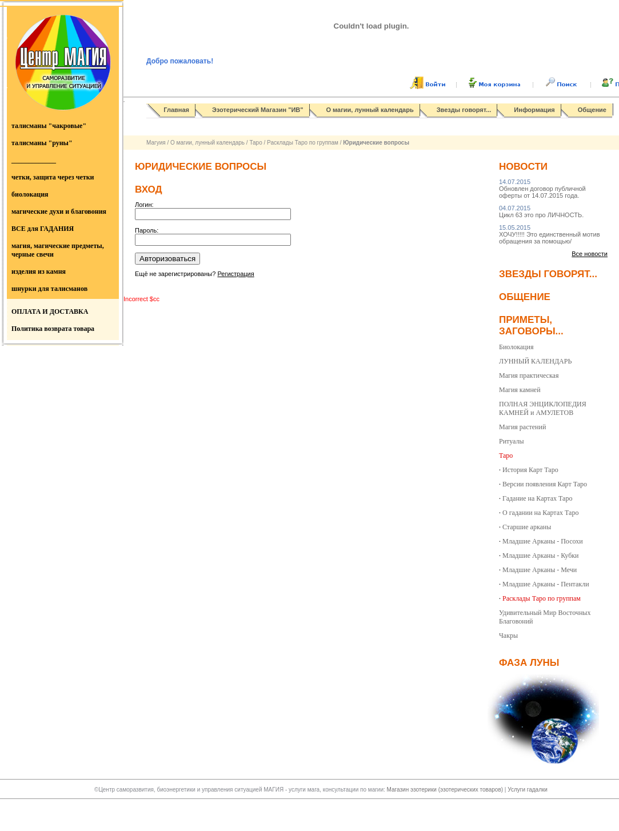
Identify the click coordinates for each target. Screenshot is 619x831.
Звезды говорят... (464, 109)
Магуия (156, 142)
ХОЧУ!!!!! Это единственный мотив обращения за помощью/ (549, 234)
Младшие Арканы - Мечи (539, 570)
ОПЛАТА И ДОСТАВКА (49, 311)
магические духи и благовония (58, 211)
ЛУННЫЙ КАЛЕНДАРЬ (535, 361)
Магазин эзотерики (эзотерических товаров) (446, 789)
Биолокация (516, 347)
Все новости (590, 253)
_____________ (33, 160)
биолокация (30, 194)
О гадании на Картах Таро (540, 513)
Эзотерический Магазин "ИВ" (257, 109)
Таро (255, 142)
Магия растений (522, 427)
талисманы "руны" (42, 143)
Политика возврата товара (52, 329)
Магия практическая (528, 375)
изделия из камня (38, 271)
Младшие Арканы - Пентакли (545, 584)
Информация (534, 109)
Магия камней (520, 390)
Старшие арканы (526, 527)
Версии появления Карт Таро (544, 484)
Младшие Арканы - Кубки (540, 556)
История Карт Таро (530, 470)
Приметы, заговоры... (531, 325)
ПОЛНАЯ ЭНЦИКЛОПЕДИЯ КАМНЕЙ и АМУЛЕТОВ (542, 408)
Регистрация (235, 273)
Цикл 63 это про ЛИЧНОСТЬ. (541, 211)
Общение (592, 109)
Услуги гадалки (528, 789)
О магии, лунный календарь (370, 109)
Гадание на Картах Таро (537, 498)
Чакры (508, 636)
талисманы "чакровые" (48, 126)
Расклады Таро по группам (302, 142)
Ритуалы (511, 441)
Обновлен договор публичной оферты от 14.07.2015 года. (542, 188)
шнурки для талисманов (49, 289)
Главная (176, 109)
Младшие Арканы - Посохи (542, 541)
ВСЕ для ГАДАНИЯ (42, 229)
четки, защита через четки (52, 177)
